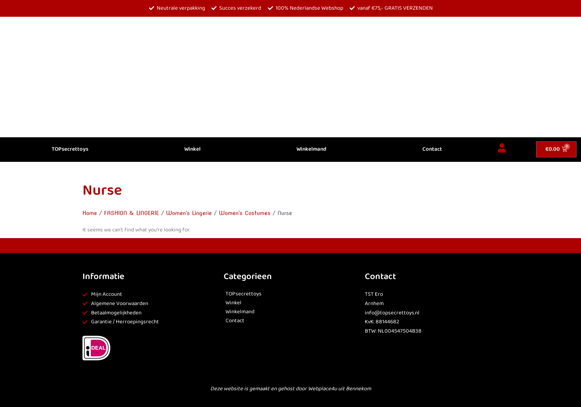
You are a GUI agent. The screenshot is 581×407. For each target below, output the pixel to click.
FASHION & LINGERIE (131, 213)
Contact (432, 149)
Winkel (192, 149)
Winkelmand (311, 149)
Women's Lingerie (189, 213)
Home (89, 213)
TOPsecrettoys (70, 149)
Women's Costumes (244, 213)
